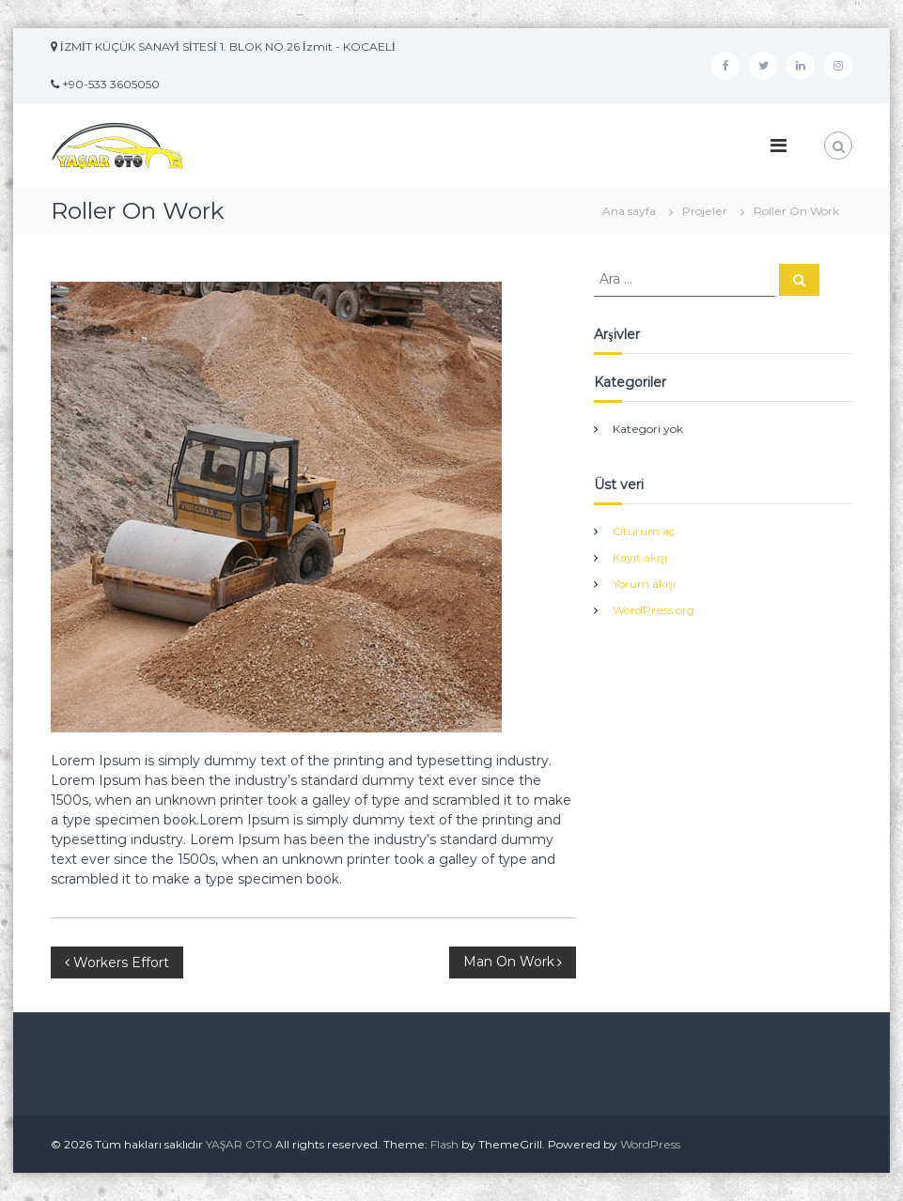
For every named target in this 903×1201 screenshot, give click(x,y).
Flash (444, 1144)
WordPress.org (653, 610)
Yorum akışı (644, 584)
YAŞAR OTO (239, 1144)
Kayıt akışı (640, 557)
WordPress (650, 1144)
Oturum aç (644, 531)
